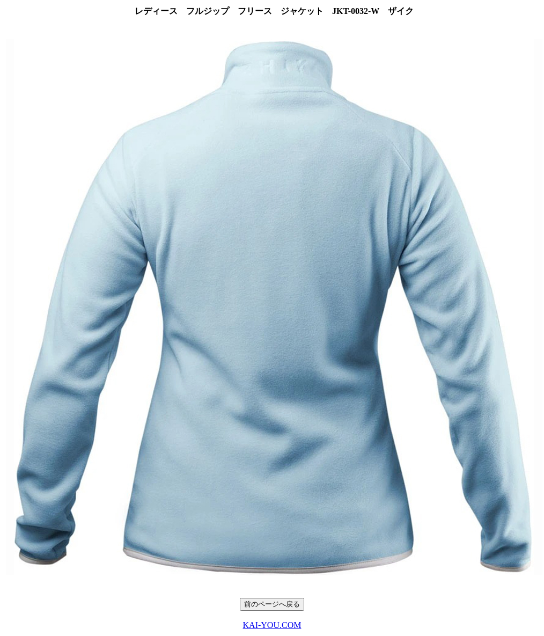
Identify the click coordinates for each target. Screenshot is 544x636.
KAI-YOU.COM (272, 625)
